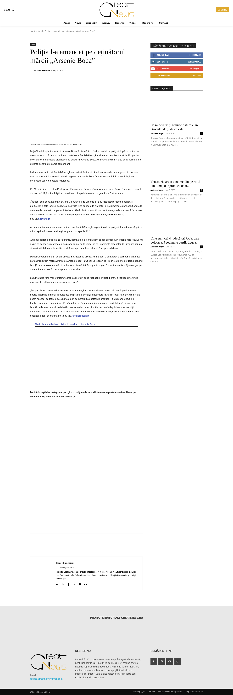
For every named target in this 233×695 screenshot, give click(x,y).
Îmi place (196, 55)
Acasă (32, 31)
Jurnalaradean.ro (80, 315)
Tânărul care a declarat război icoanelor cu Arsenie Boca (65, 324)
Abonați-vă (195, 68)
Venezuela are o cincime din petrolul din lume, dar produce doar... (175, 184)
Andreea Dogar (157, 133)
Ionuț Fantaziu (43, 70)
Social (40, 31)
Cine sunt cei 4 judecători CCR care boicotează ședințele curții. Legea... (174, 240)
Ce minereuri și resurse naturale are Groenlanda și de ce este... (174, 127)
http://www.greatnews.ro (65, 568)
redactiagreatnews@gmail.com (46, 678)
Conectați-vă (194, 62)
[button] (10, 9)
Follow (197, 75)
